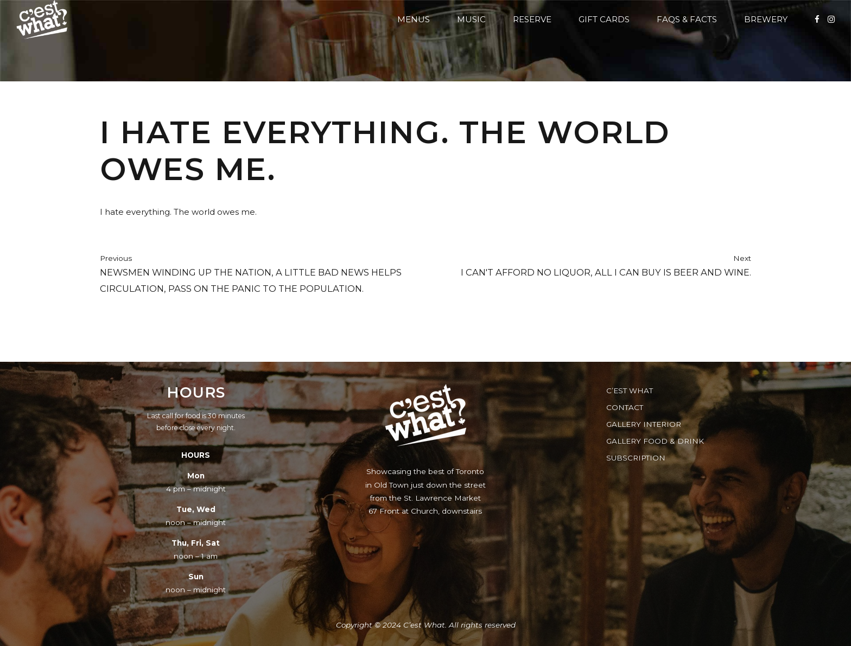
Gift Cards (604, 19)
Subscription (635, 457)
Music (471, 19)
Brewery (766, 19)
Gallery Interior (643, 424)
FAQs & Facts (687, 19)
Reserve (532, 19)
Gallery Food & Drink (655, 441)
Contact (624, 407)
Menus (413, 19)
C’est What (629, 390)
